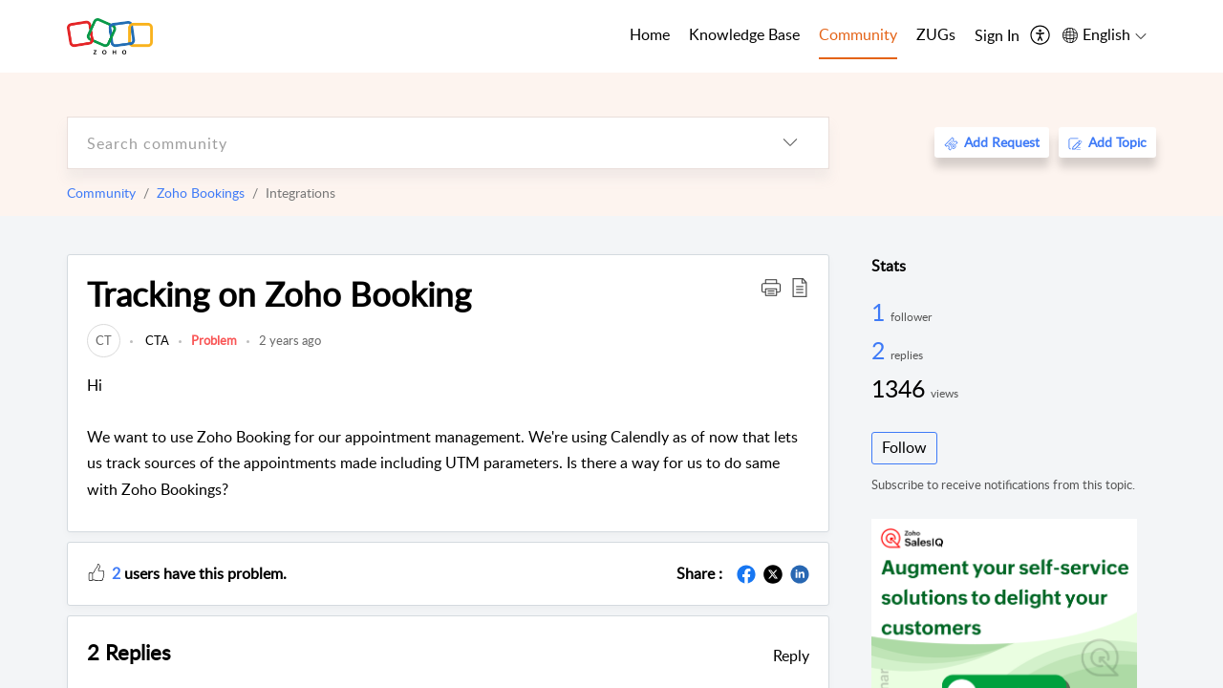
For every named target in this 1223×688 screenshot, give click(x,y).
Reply (791, 655)
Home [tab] (650, 34)
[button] (771, 286)
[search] (410, 143)
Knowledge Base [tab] (744, 34)
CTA (155, 340)
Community (101, 192)
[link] (103, 340)
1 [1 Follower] (880, 311)
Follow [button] (904, 447)
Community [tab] (858, 34)
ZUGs (935, 34)
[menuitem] (997, 36)
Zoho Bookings (201, 192)
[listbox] (790, 143)
